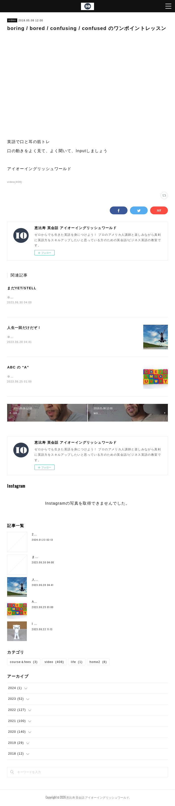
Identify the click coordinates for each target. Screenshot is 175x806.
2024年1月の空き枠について (53, 535)
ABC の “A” (18, 368)
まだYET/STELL (21, 288)
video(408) (14, 182)
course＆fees (24, 663)
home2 (98, 663)
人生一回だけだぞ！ (24, 328)
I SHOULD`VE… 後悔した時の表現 (58, 625)
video (12, 20)
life (77, 663)
